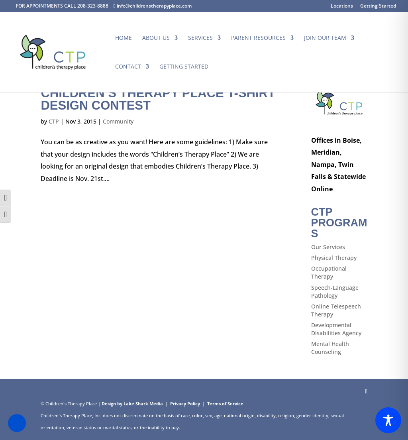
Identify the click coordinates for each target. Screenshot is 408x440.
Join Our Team (325, 38)
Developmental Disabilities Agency (336, 329)
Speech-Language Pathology (335, 291)
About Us (156, 38)
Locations (342, 6)
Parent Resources (258, 38)
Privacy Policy (185, 404)
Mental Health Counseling (330, 348)
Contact (128, 67)
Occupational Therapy (329, 272)
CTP (54, 121)
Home (123, 38)
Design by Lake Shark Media (132, 404)
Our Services (328, 247)
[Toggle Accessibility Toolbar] (388, 420)
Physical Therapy (334, 257)
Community (118, 121)
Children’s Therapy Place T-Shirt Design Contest (158, 99)
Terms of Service (225, 404)
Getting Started (378, 6)
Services (200, 38)
